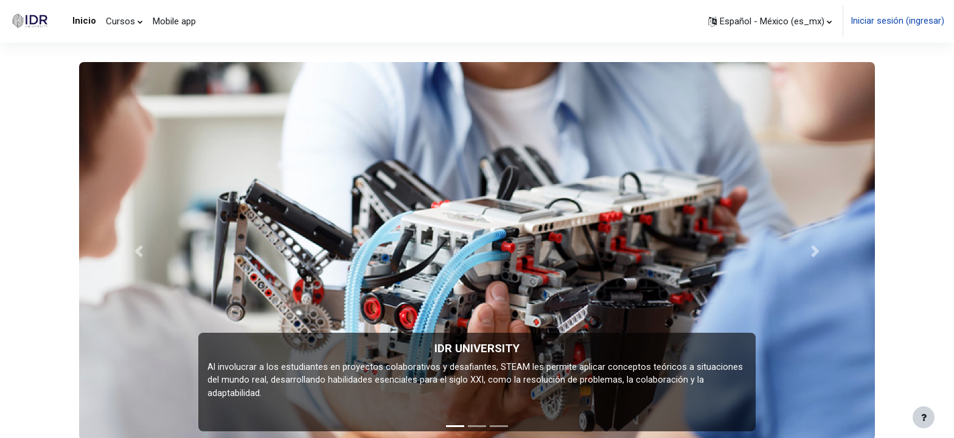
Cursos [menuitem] (120, 21)
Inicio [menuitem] (84, 20)
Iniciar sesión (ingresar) (897, 21)
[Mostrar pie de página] (924, 417)
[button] (770, 21)
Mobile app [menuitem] (174, 21)
